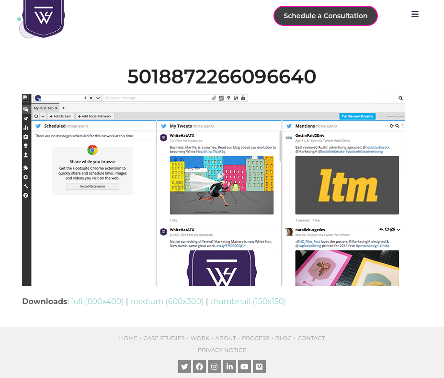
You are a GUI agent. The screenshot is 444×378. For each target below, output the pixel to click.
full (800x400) (97, 301)
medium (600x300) (167, 301)
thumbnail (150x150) (248, 301)
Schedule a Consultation (325, 16)
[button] (417, 14)
